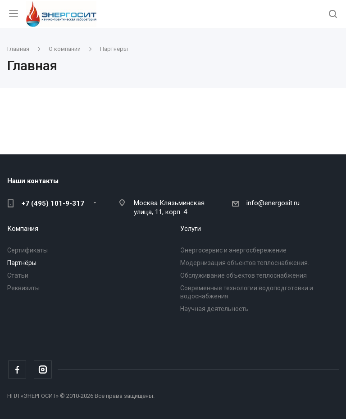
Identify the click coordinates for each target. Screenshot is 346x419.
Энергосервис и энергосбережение (233, 250)
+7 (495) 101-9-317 (53, 203)
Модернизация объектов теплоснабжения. (244, 262)
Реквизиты (23, 288)
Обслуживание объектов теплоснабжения (243, 275)
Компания (22, 229)
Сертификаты (27, 250)
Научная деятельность (214, 308)
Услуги (190, 229)
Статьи (17, 275)
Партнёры (21, 262)
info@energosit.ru (273, 203)
